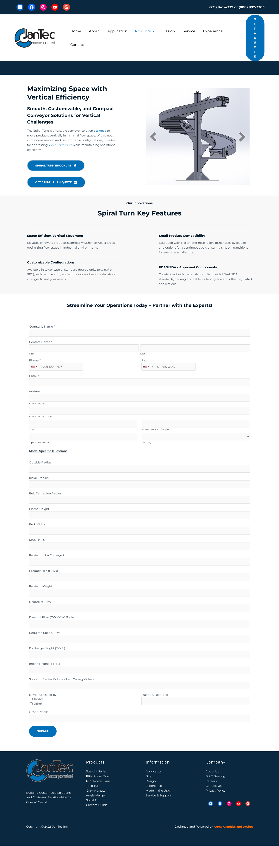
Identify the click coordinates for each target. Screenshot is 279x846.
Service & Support (158, 795)
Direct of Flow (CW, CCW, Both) (51, 617)
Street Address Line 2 (41, 416)
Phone (34, 361)
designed (100, 130)
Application (115, 31)
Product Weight (40, 587)
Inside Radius (38, 478)
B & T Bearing (215, 776)
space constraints (60, 145)
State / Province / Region (156, 429)
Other (38, 704)
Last (142, 354)
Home (75, 31)
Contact (77, 45)
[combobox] (33, 367)
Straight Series (96, 772)
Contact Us (213, 786)
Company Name (41, 327)
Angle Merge (95, 795)
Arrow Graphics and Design (232, 827)
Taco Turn (93, 786)
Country (146, 442)
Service (184, 31)
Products (142, 31)
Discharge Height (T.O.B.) (47, 648)
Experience (208, 31)
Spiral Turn (94, 800)
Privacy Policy (215, 791)
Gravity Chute (96, 791)
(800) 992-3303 (251, 7)
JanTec (39, 699)
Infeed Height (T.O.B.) (44, 664)
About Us (212, 772)
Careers (211, 781)
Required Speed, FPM (44, 633)
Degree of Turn (40, 602)
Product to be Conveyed (46, 556)
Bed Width (37, 525)
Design (165, 31)
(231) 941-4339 (221, 7)
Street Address (37, 403)
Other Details (38, 712)
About (93, 31)
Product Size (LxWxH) (44, 571)
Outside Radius (40, 463)
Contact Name (39, 342)
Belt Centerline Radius (45, 494)
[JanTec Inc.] (35, 37)
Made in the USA (158, 791)
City (31, 429)
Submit (42, 731)
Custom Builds (96, 805)
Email (33, 376)
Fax (144, 361)
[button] (150, 31)
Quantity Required (154, 695)
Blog (149, 776)
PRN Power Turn (98, 776)
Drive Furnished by (42, 695)
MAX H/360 (37, 540)
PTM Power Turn (98, 781)
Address (35, 392)
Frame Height (39, 509)
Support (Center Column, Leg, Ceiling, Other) (61, 679)
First (31, 354)
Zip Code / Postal (39, 442)
